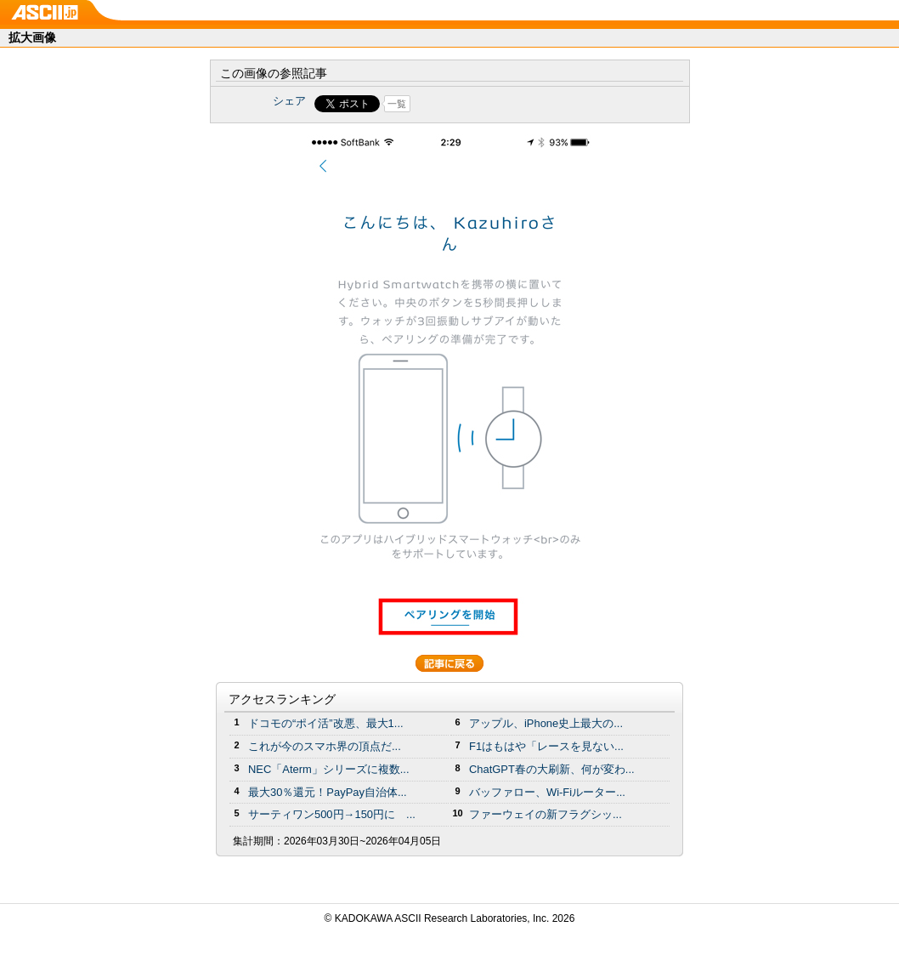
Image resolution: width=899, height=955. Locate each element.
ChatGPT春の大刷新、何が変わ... (552, 769)
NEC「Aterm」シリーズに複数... (329, 769)
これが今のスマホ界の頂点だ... (324, 746)
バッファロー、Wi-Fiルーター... (547, 792)
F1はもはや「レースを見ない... (546, 746)
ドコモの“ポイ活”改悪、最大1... (326, 723)
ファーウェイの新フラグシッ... (545, 814)
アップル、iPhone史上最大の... (546, 723)
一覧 (396, 104)
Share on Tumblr (513, 103)
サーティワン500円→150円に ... (332, 814)
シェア (289, 100)
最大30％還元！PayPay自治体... (327, 792)
